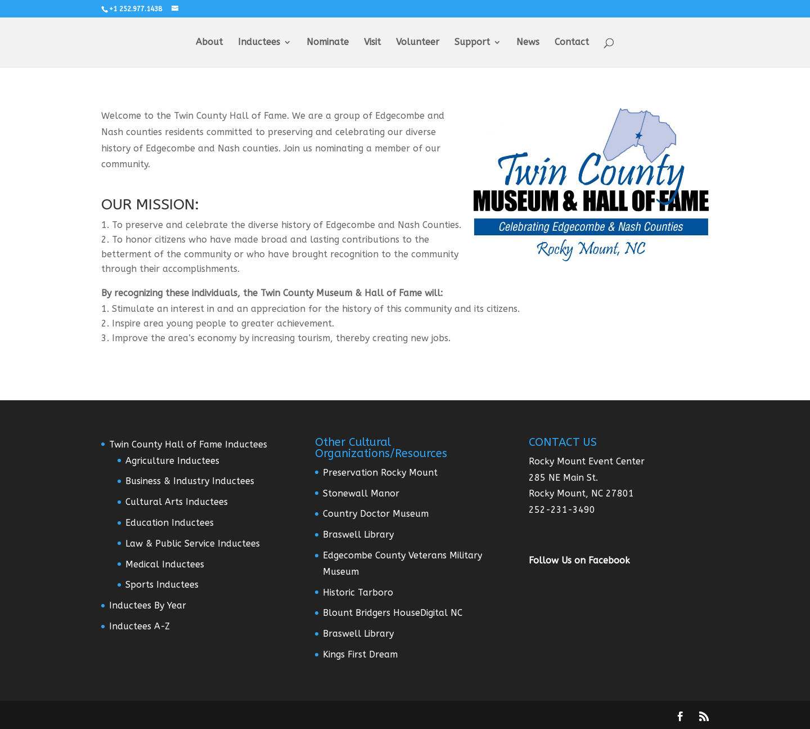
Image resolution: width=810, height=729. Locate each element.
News (527, 42)
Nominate (328, 42)
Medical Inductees (164, 564)
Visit (372, 42)
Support (472, 42)
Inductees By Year (147, 605)
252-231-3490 (562, 509)
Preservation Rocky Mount (380, 472)
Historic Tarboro (358, 592)
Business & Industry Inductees (189, 481)
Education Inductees (169, 522)
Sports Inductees (162, 584)
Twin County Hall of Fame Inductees (188, 444)
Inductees (259, 42)
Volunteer (417, 42)
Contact (572, 42)
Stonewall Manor (361, 493)
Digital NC (441, 612)
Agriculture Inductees (172, 460)
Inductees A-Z (139, 626)
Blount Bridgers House (371, 612)
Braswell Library (358, 534)
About (209, 42)
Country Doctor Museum (376, 513)
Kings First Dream (360, 654)
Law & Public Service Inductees (192, 543)
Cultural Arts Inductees (176, 502)
